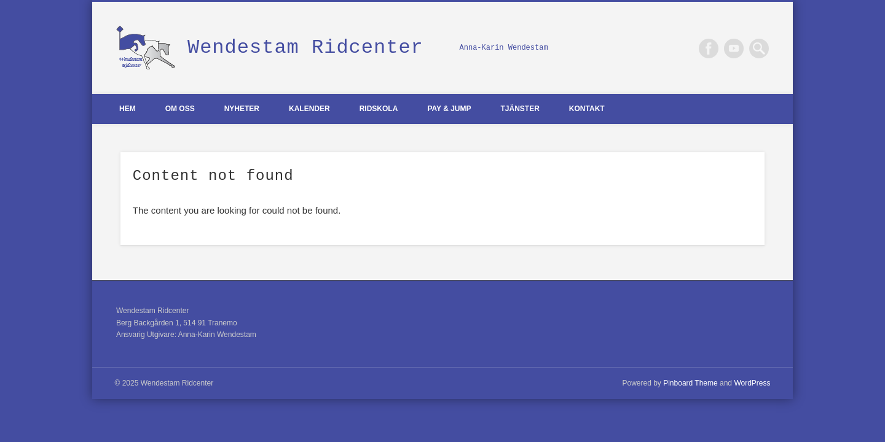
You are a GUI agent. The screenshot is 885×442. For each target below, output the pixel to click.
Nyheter (241, 108)
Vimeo (734, 48)
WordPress (752, 383)
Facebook (708, 48)
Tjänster (520, 108)
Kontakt (587, 108)
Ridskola (379, 108)
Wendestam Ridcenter (305, 47)
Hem (127, 108)
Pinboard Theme (690, 383)
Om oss (180, 108)
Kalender (309, 108)
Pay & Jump (449, 108)
